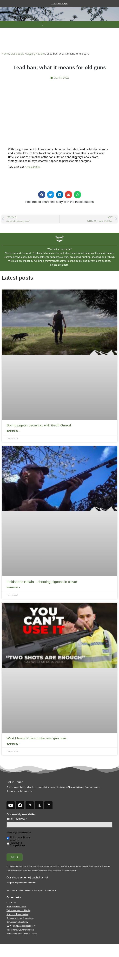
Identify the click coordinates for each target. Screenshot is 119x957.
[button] (42, 24)
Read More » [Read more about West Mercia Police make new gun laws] (13, 743)
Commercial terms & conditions (20, 918)
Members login (59, 3)
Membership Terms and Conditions (22, 934)
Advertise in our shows (16, 906)
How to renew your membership (20, 930)
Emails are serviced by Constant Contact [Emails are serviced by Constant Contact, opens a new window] (62, 870)
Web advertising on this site (18, 910)
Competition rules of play (17, 922)
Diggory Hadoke (35, 53)
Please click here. (59, 264)
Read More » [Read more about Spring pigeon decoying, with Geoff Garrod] (13, 431)
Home (5, 53)
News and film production (17, 914)
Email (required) (17, 818)
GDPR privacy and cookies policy (21, 926)
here (30, 791)
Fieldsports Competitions (17, 844)
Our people (17, 53)
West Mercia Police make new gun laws (37, 738)
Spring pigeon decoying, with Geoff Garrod (39, 425)
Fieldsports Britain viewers (20, 839)
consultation (33, 167)
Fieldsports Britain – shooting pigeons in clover (42, 582)
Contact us (11, 902)
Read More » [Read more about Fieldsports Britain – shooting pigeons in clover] (13, 587)
